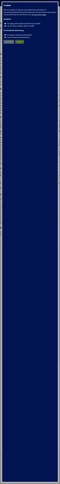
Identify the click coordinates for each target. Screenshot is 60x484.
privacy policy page (39, 14)
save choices (9, 42)
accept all (19, 42)
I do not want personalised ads (18, 37)
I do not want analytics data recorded (20, 26)
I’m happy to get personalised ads (19, 35)
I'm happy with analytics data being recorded (23, 23)
